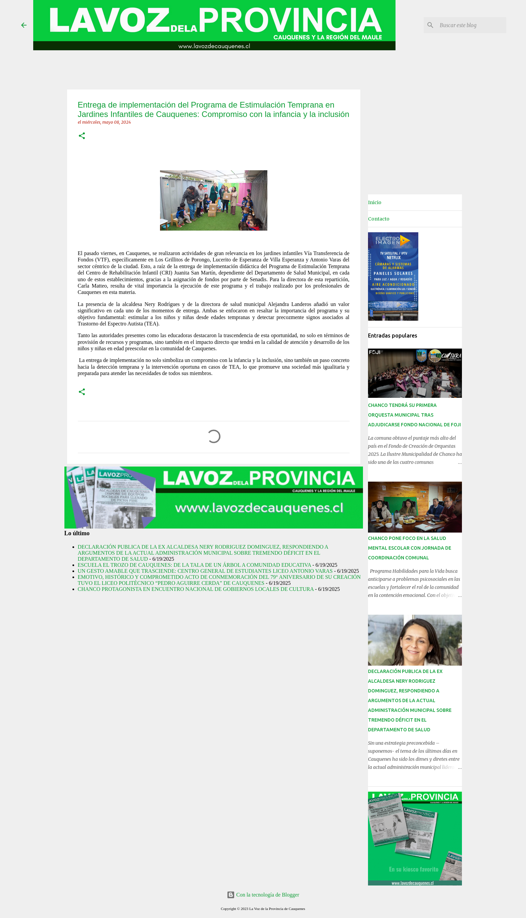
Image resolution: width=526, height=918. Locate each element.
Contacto (378, 219)
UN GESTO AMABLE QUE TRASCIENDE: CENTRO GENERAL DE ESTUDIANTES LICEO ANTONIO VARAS (205, 571)
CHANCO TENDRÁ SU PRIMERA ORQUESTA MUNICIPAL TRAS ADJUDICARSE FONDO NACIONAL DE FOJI (414, 415)
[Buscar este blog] (471, 25)
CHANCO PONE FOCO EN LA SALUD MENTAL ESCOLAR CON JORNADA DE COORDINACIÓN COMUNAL (409, 548)
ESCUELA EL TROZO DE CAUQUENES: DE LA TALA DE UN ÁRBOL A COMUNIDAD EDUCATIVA (194, 565)
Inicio (374, 202)
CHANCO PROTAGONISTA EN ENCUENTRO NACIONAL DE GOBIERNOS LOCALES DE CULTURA (196, 589)
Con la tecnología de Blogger (263, 895)
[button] (82, 136)
